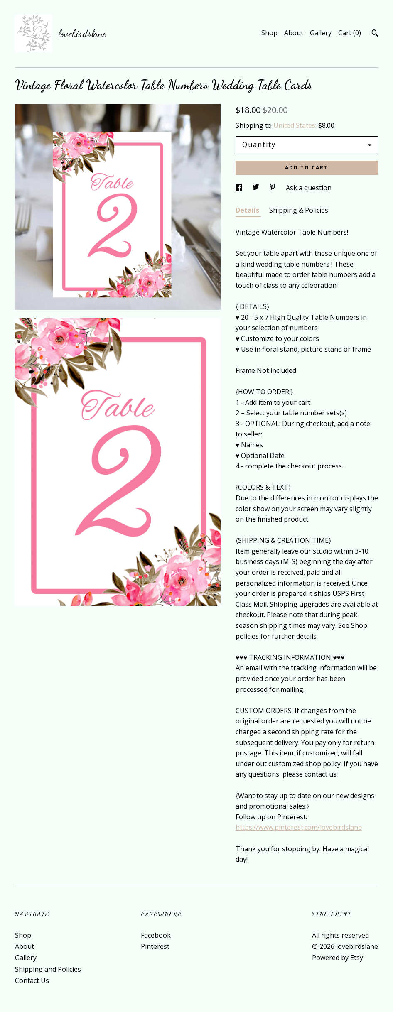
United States (294, 125)
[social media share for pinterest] (273, 187)
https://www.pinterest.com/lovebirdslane (299, 827)
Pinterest (155, 946)
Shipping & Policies (298, 210)
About (293, 32)
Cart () (349, 32)
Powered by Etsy (337, 957)
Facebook (156, 935)
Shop (269, 32)
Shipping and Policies (48, 969)
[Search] (375, 34)
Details (248, 210)
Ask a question (309, 187)
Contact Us (32, 980)
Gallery (321, 32)
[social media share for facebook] (240, 187)
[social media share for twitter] (256, 187)
